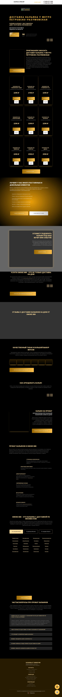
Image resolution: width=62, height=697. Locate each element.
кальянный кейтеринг (28, 278)
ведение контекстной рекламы (35, 691)
